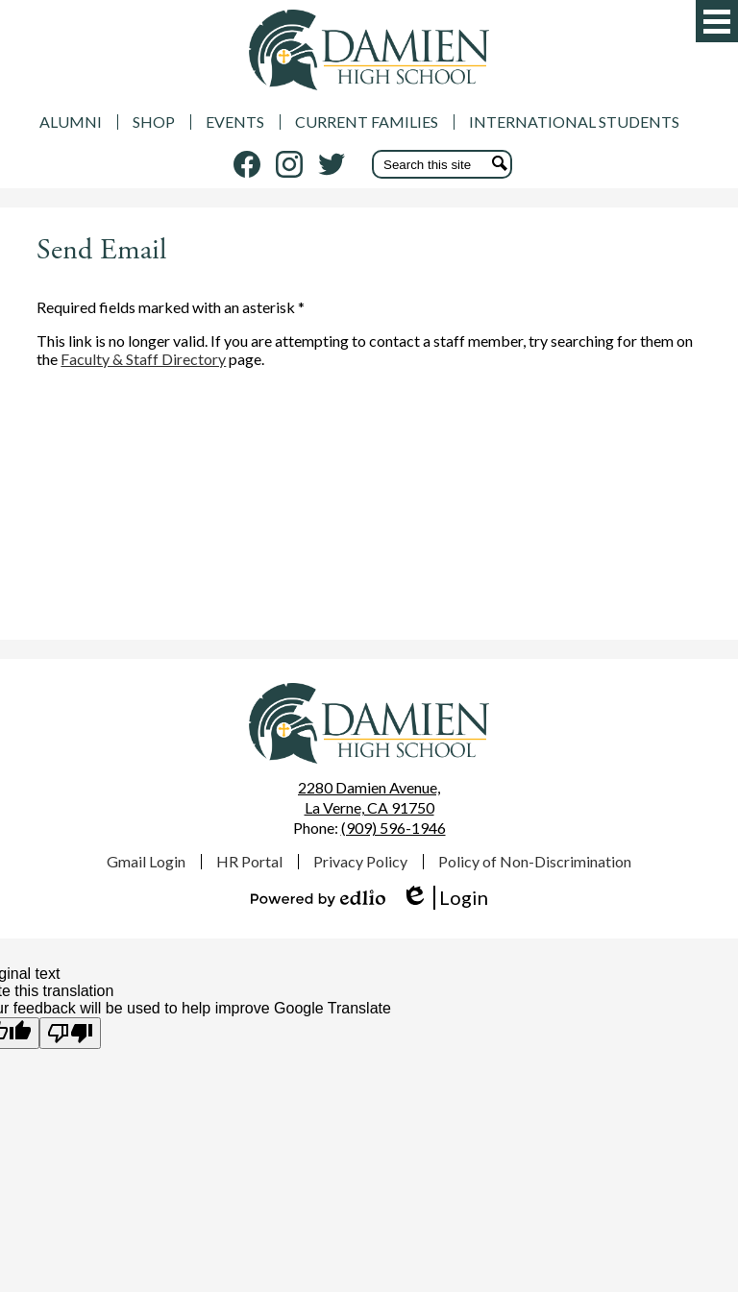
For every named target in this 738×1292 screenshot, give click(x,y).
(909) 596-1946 (393, 827)
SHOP (154, 121)
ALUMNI (70, 121)
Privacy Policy (360, 861)
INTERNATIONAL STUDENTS (574, 121)
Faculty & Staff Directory (143, 359)
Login (444, 898)
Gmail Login (146, 861)
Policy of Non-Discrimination (534, 861)
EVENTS (235, 121)
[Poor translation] (70, 1033)
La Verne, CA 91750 (369, 797)
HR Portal (249, 861)
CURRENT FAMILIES (366, 121)
